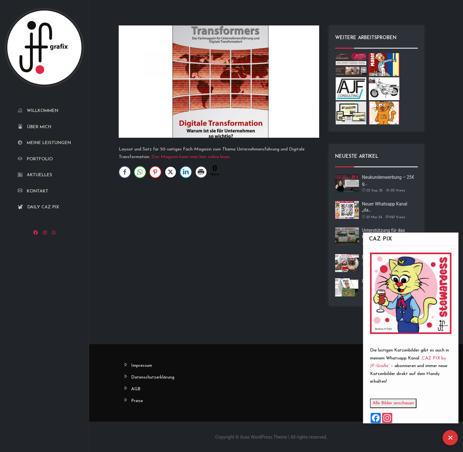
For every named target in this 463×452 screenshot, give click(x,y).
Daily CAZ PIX (38, 207)
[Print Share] (201, 172)
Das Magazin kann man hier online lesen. (191, 157)
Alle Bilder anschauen (406, 403)
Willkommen (38, 110)
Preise (137, 401)
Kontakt (33, 191)
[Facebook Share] (125, 172)
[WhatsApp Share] (140, 172)
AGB (135, 389)
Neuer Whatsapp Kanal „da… (384, 207)
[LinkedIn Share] (186, 172)
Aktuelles (35, 175)
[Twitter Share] (171, 172)
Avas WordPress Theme (263, 437)
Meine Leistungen (44, 143)
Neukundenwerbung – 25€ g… (388, 180)
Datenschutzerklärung (152, 377)
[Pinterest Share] (155, 172)
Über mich (34, 127)
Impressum (141, 365)
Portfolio (35, 159)
